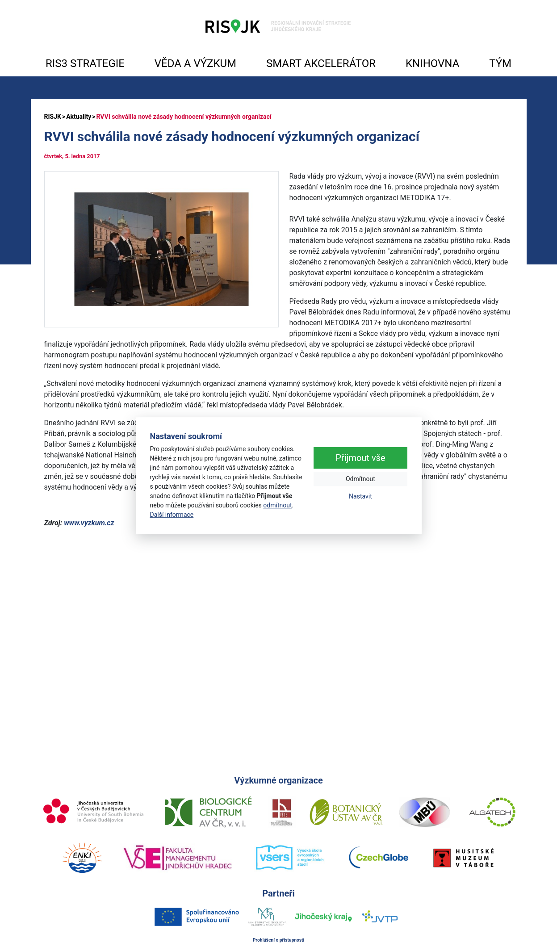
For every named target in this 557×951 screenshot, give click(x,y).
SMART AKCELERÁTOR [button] (321, 63)
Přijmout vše (360, 458)
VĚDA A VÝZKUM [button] (195, 63)
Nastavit (360, 496)
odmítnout (277, 505)
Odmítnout (360, 479)
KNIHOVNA (432, 63)
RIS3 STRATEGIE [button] (85, 63)
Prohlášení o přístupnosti (279, 940)
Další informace (172, 514)
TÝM (500, 63)
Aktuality (78, 116)
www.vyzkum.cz (89, 523)
